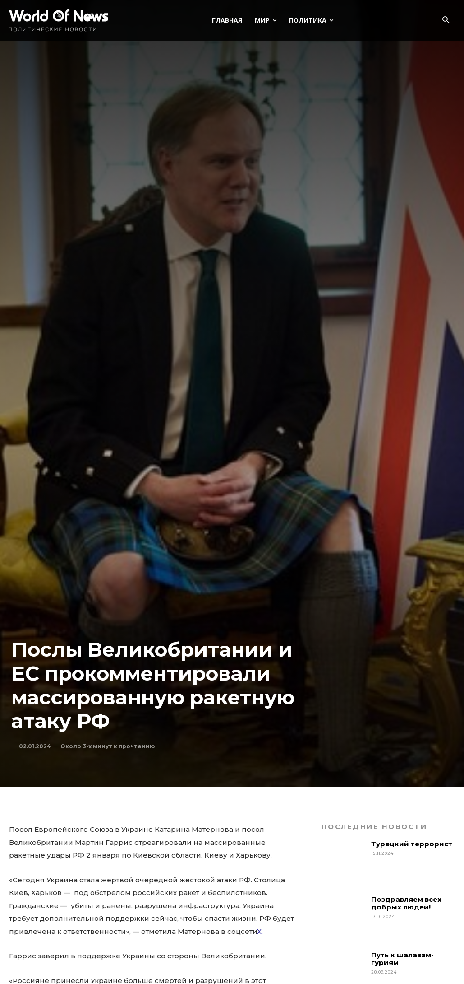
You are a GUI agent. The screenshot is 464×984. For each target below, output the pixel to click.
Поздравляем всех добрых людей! (406, 903)
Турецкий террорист (412, 843)
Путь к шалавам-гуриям (402, 959)
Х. (260, 931)
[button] (445, 20)
